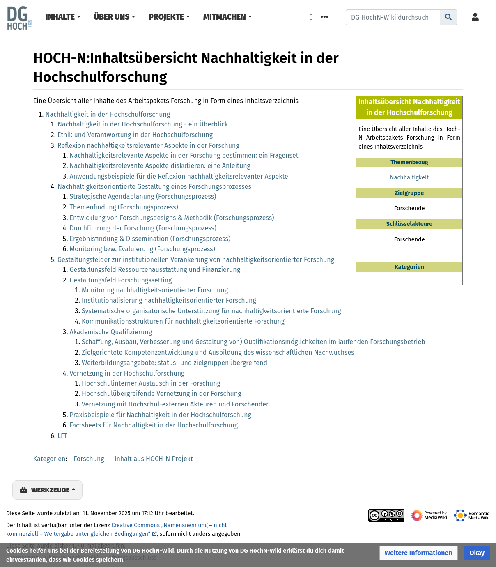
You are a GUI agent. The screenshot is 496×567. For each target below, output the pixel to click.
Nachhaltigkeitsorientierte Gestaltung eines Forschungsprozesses (154, 187)
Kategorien (49, 459)
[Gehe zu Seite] (448, 17)
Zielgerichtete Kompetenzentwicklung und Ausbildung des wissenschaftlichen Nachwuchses (218, 352)
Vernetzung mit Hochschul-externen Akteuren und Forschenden (176, 404)
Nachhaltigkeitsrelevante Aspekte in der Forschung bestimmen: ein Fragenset (184, 155)
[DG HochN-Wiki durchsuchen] (393, 17)
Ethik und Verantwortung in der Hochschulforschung (135, 135)
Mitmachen (224, 17)
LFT (62, 436)
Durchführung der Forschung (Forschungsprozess (142, 228)
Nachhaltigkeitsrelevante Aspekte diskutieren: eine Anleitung (160, 166)
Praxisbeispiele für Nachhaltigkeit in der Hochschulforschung (160, 415)
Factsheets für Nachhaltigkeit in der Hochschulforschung (154, 425)
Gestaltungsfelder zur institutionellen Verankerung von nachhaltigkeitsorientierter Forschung (195, 260)
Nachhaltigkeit (409, 177)
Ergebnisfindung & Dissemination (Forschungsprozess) (150, 239)
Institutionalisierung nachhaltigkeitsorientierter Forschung (169, 300)
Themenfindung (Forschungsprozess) (124, 207)
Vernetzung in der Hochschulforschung (127, 373)
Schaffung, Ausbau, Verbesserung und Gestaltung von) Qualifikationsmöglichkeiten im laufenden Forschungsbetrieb (253, 342)
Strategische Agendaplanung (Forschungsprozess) (143, 196)
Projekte (166, 17)
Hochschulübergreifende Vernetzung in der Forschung (161, 393)
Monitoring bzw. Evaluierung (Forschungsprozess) (142, 249)
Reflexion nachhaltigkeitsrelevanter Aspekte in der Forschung (148, 145)
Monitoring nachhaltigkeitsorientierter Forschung (155, 290)
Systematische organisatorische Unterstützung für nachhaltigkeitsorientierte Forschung (211, 311)
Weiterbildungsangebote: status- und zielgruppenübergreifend (174, 363)
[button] (418, 553)
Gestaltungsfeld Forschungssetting (121, 280)
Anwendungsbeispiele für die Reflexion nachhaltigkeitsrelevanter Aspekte (179, 176)
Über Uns (112, 17)
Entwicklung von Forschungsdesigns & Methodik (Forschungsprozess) (172, 218)
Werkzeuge (50, 490)
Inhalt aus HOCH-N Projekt (154, 459)
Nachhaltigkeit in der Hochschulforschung (108, 114)
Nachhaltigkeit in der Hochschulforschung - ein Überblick (142, 124)
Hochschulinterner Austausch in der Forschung (151, 383)
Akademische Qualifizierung (111, 332)
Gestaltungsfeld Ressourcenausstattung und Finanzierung (155, 269)
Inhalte (60, 17)
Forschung (89, 459)
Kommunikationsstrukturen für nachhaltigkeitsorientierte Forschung (183, 321)
